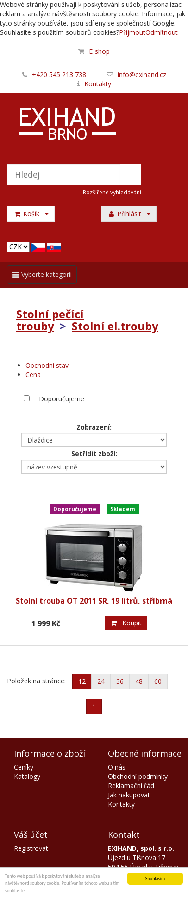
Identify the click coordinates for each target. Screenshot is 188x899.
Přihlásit (128, 213)
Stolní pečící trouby (50, 320)
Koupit (126, 622)
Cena (33, 374)
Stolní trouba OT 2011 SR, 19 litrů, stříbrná (94, 601)
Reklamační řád (131, 785)
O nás (116, 767)
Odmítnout (161, 32)
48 (139, 681)
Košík (31, 213)
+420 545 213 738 (59, 74)
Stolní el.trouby (115, 326)
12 (82, 681)
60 (158, 681)
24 (101, 681)
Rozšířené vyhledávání (112, 192)
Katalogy (27, 776)
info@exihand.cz (142, 74)
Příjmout (132, 32)
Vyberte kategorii (42, 277)
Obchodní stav (47, 365)
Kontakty (97, 83)
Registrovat (31, 848)
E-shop (99, 51)
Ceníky (23, 767)
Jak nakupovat (129, 794)
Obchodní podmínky (138, 776)
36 (120, 681)
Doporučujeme (61, 398)
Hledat (130, 174)
